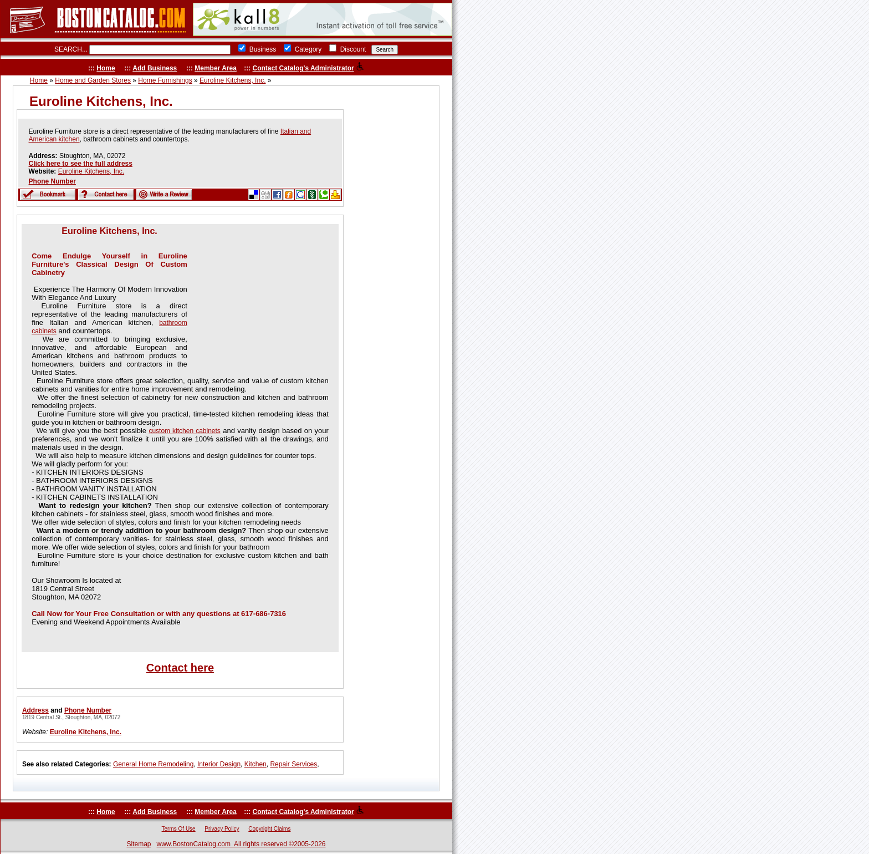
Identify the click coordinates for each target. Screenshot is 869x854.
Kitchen (255, 764)
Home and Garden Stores (93, 80)
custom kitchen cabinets (184, 431)
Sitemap (138, 844)
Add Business (154, 68)
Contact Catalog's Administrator (303, 68)
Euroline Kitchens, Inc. (232, 80)
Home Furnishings (165, 80)
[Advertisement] (259, 295)
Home (105, 68)
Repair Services (293, 764)
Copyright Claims (269, 829)
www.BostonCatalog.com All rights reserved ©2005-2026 (241, 844)
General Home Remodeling (153, 764)
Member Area (216, 68)
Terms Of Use (179, 829)
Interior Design (219, 764)
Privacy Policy (222, 829)
